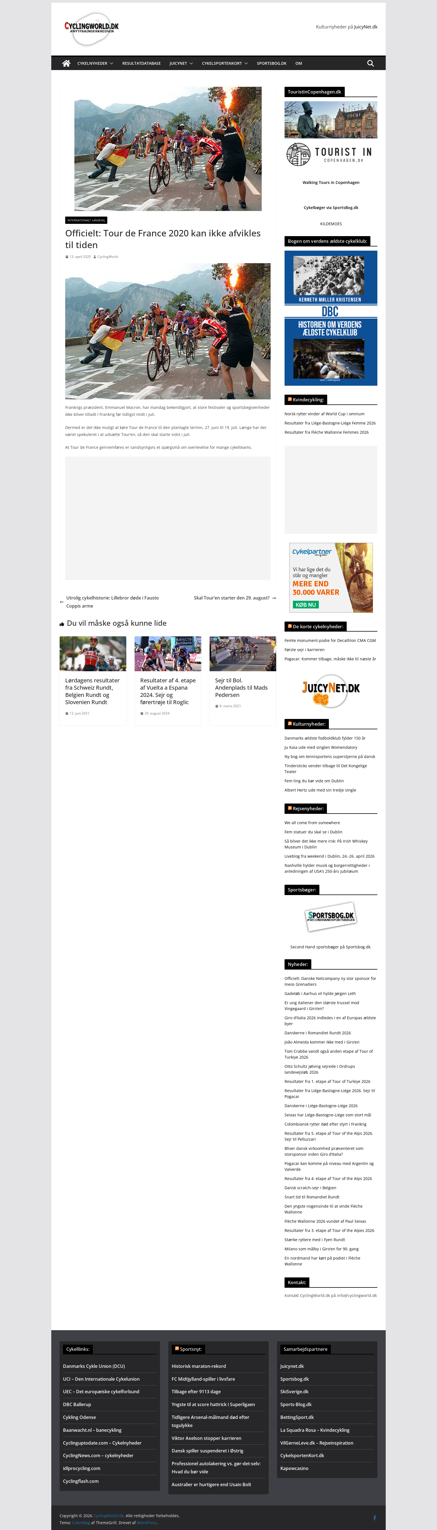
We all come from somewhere (312, 822)
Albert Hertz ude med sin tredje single (320, 790)
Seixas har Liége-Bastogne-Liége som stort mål (328, 1114)
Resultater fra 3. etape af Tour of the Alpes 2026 (329, 1230)
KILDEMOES (331, 223)
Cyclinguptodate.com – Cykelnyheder (102, 1443)
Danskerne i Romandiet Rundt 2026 (318, 1032)
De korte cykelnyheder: (318, 626)
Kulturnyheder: (309, 724)
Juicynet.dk (292, 1366)
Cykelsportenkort (222, 63)
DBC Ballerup (77, 1404)
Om (298, 63)
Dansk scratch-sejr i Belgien (310, 1187)
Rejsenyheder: (308, 808)
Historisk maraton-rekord (199, 1366)
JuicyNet (178, 63)
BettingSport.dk (297, 1417)
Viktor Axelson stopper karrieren (206, 1438)
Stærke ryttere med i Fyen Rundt (315, 1239)
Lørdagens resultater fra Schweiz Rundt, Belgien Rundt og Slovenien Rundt (92, 691)
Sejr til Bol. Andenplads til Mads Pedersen (241, 688)
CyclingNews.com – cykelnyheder (98, 1455)
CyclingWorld (108, 256)
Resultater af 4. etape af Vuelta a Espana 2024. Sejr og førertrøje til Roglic (168, 691)
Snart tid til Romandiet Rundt (312, 1197)
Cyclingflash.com (81, 1481)
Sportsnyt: (191, 1349)
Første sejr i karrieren (305, 649)
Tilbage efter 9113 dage (196, 1391)
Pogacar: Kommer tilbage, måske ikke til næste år (330, 658)
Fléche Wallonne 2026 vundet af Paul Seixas (325, 1221)
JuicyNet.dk (365, 27)
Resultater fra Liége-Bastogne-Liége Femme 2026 (330, 423)
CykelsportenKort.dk (302, 1455)
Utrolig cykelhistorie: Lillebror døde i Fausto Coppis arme (109, 602)
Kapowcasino (294, 1468)
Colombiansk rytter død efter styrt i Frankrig (325, 1124)
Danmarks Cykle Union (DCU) (94, 1366)
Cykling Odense (79, 1417)
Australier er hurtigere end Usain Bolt (211, 1484)
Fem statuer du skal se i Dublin (314, 831)
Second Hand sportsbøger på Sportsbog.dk (330, 946)
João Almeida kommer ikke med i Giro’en (322, 1042)
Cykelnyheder (92, 63)
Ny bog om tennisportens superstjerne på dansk (330, 756)
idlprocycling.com (81, 1468)
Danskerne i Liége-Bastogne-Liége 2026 (321, 1105)
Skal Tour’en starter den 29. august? (235, 598)
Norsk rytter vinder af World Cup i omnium (325, 413)
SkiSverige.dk (294, 1391)
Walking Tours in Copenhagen (331, 182)
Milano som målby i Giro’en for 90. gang (322, 1248)
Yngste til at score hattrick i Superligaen (213, 1404)
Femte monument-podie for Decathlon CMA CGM (330, 640)
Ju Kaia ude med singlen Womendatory (321, 747)
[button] (110, 63)
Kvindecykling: (308, 400)
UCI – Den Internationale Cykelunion (101, 1379)
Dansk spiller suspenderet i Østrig (207, 1451)
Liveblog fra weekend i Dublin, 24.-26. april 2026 (330, 856)
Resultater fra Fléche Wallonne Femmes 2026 (327, 432)
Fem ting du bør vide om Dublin (314, 780)
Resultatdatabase (141, 63)
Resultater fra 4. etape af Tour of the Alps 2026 (328, 1178)
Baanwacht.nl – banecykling (92, 1430)
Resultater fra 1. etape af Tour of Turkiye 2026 (327, 1081)
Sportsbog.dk (272, 63)
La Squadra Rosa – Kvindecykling (314, 1430)
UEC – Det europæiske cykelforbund (101, 1391)
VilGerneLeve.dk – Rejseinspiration (316, 1443)
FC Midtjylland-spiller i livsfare (203, 1379)
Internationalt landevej (86, 220)
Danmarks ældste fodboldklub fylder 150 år (325, 738)
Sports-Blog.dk (296, 1404)
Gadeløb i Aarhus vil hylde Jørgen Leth (320, 993)
